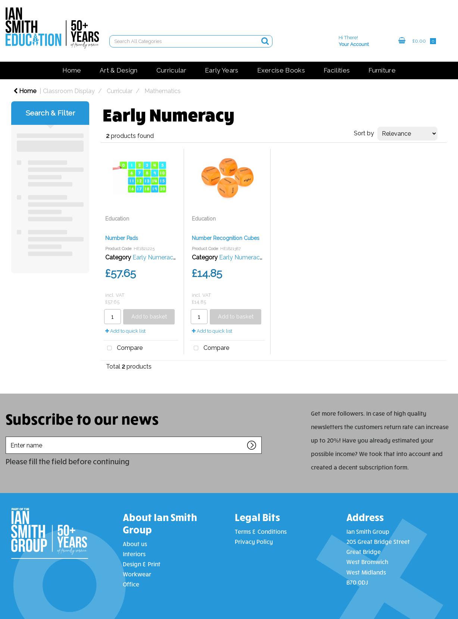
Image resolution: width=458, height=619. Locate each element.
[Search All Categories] (190, 41)
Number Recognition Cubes (225, 238)
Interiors (134, 553)
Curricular (171, 70)
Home (71, 70)
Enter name (7, 436)
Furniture (382, 70)
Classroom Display (69, 91)
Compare (123, 348)
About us (135, 543)
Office (131, 584)
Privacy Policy (254, 541)
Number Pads (121, 238)
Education (117, 219)
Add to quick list (125, 331)
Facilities (337, 70)
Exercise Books (281, 70)
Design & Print (142, 563)
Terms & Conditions (261, 531)
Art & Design (119, 70)
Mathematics (162, 91)
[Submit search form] (265, 41)
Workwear (137, 574)
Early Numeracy (155, 257)
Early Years (222, 70)
